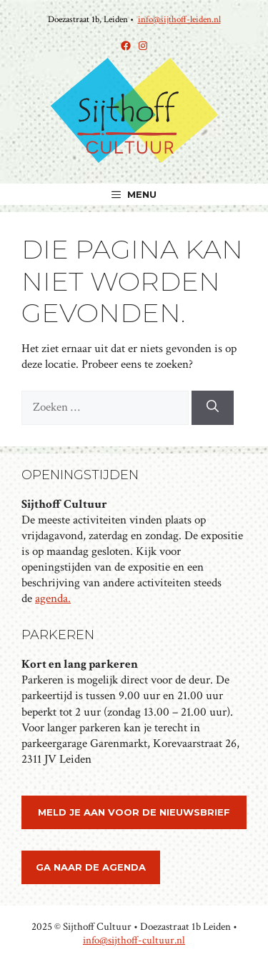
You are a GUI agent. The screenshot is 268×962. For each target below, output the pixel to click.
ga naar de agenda (91, 867)
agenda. (53, 598)
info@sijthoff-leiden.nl (179, 20)
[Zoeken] (213, 408)
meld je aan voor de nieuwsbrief (134, 812)
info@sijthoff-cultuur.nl (134, 940)
